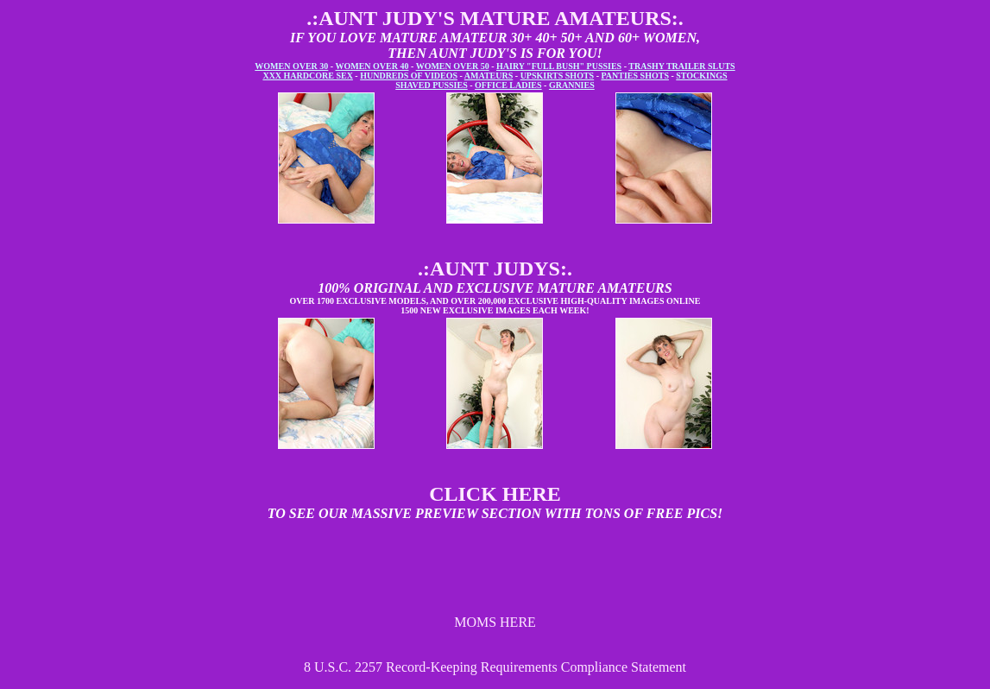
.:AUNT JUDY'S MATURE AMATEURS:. (495, 18)
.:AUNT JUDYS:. (495, 268)
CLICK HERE (495, 494)
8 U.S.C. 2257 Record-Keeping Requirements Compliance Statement (495, 667)
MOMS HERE (495, 622)
